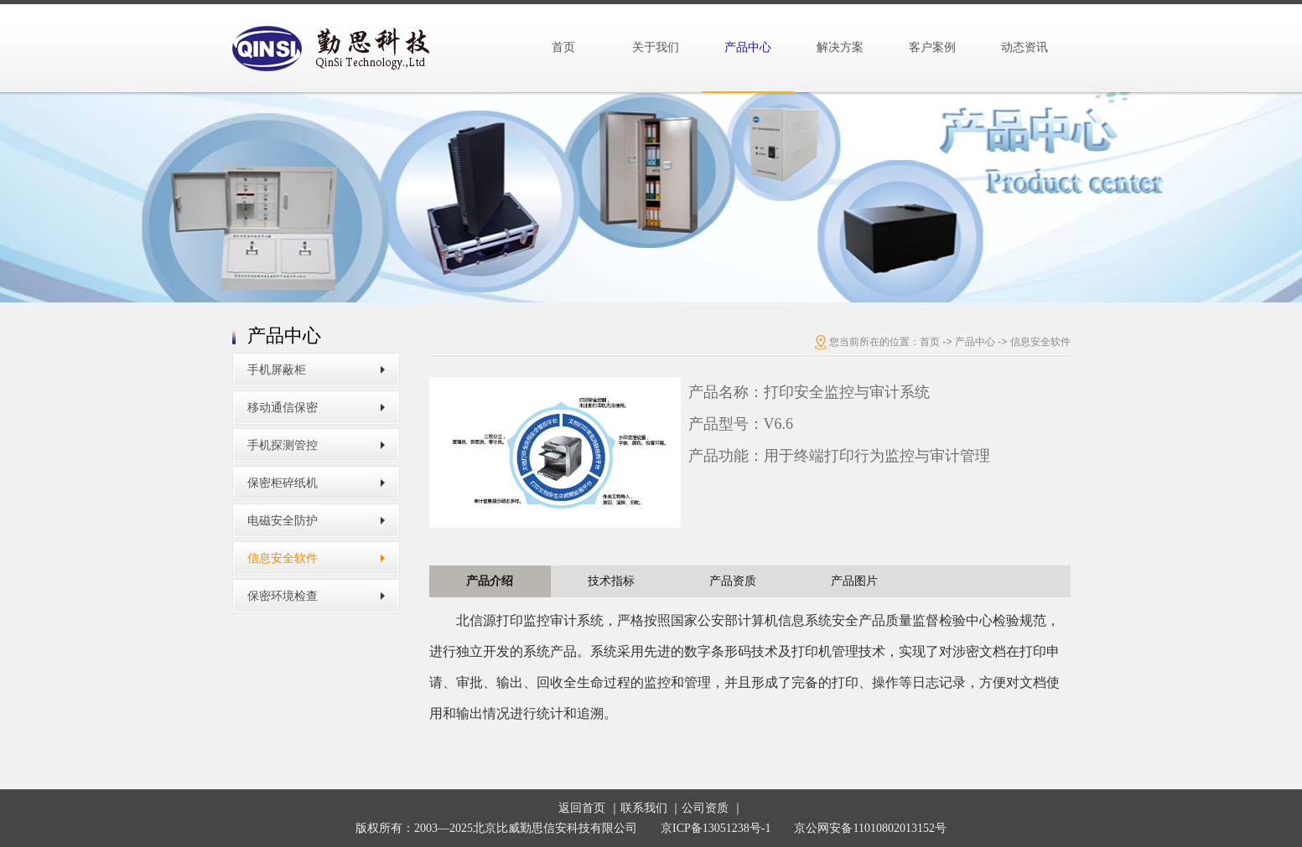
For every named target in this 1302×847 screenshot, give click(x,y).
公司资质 (705, 808)
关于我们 (655, 47)
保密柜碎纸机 (282, 483)
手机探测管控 (282, 445)
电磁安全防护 (282, 520)
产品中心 (747, 47)
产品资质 (732, 581)
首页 (563, 47)
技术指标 (611, 581)
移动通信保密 (282, 407)
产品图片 (854, 581)
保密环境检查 (282, 596)
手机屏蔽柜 (276, 370)
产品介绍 (489, 581)
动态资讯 (1024, 47)
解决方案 (840, 47)
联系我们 (643, 808)
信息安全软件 (282, 558)
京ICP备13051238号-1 (715, 828)
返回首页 (581, 808)
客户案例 (932, 47)
